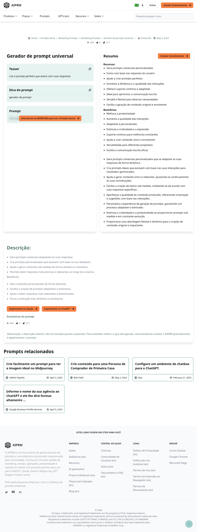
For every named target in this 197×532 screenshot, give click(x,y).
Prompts (45, 16)
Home (34, 38)
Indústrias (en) (77, 456)
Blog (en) (74, 491)
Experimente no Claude (23, 308)
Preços (27, 16)
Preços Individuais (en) (82, 475)
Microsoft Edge (178, 463)
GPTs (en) (63, 16)
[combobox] (164, 16)
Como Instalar (177, 450)
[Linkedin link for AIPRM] (21, 492)
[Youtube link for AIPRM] (13, 492)
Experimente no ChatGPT (59, 308)
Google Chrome (178, 456)
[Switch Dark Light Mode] (143, 5)
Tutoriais (106, 450)
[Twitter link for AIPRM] (6, 492)
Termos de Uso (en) (144, 470)
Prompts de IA (48, 38)
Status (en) (107, 466)
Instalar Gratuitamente (177, 5)
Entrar (153, 5)
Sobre (99, 16)
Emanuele (146, 38)
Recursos (82, 16)
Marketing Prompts (68, 38)
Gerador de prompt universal (119, 38)
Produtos (10, 16)
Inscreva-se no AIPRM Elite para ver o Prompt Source (50, 118)
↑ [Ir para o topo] (189, 524)
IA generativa (76, 469)
